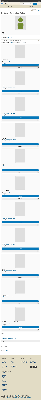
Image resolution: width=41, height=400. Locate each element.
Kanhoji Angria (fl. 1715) (12, 338)
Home (12, 359)
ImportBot (38, 9)
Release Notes (32, 365)
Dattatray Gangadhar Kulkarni (9, 61)
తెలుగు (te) (3, 388)
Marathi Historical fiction (8, 335)
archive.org (23, 397)
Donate (30, 1)
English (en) (4, 376)
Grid (15, 42)
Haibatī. (3, 243)
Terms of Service (4, 366)
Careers (3, 363)
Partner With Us (4, 362)
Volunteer (3, 361)
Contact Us (32, 361)
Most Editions (5, 42)
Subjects (12, 363)
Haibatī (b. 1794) (4, 338)
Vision (3, 359)
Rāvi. (3, 164)
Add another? (9, 37)
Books (12, 361)
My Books (10, 6)
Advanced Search (14, 366)
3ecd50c (37, 395)
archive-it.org (28, 397)
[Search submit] (29, 3)
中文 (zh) (3, 390)
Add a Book (32, 363)
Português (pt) (4, 384)
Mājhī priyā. (4, 138)
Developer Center (24, 359)
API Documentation (24, 361)
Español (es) (4, 377)
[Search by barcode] (31, 3)
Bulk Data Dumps (24, 362)
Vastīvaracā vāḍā (5, 295)
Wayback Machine (17, 397)
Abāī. (3, 85)
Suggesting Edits (33, 362)
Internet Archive (17, 395)
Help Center (32, 359)
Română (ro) (4, 385)
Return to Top (13, 367)
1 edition (3, 89)
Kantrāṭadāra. (5, 59)
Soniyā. (3, 216)
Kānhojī (3, 269)
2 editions (4, 63)
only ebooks (23, 42)
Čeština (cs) (4, 373)
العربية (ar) (3, 372)
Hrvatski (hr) (4, 381)
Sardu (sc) (3, 386)
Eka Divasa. (4, 112)
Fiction (2, 335)
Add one (6, 350)
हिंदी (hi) (3, 380)
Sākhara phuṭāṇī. (5, 190)
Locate (20, 65)
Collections (13, 365)
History (39, 10)
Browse (27, 6)
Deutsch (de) (4, 375)
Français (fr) (4, 379)
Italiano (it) (3, 382)
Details (12, 42)
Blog (2, 365)
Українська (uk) (4, 389)
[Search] (25, 4)
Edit (2, 10)
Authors (12, 362)
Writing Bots (23, 363)
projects (8, 397)
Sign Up (35, 3)
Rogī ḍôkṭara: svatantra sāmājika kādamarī (11, 321)
